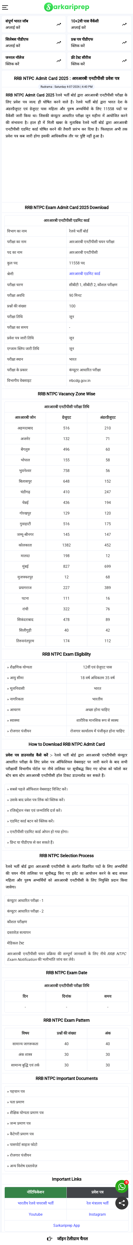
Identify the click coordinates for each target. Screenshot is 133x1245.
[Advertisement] (66, 171)
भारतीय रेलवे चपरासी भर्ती (36, 1203)
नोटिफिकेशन (35, 1192)
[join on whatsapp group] (121, 1186)
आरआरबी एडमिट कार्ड (84, 273)
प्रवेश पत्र (97, 1192)
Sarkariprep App (66, 1225)
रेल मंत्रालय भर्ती (97, 1203)
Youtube (35, 1214)
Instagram (97, 1214)
